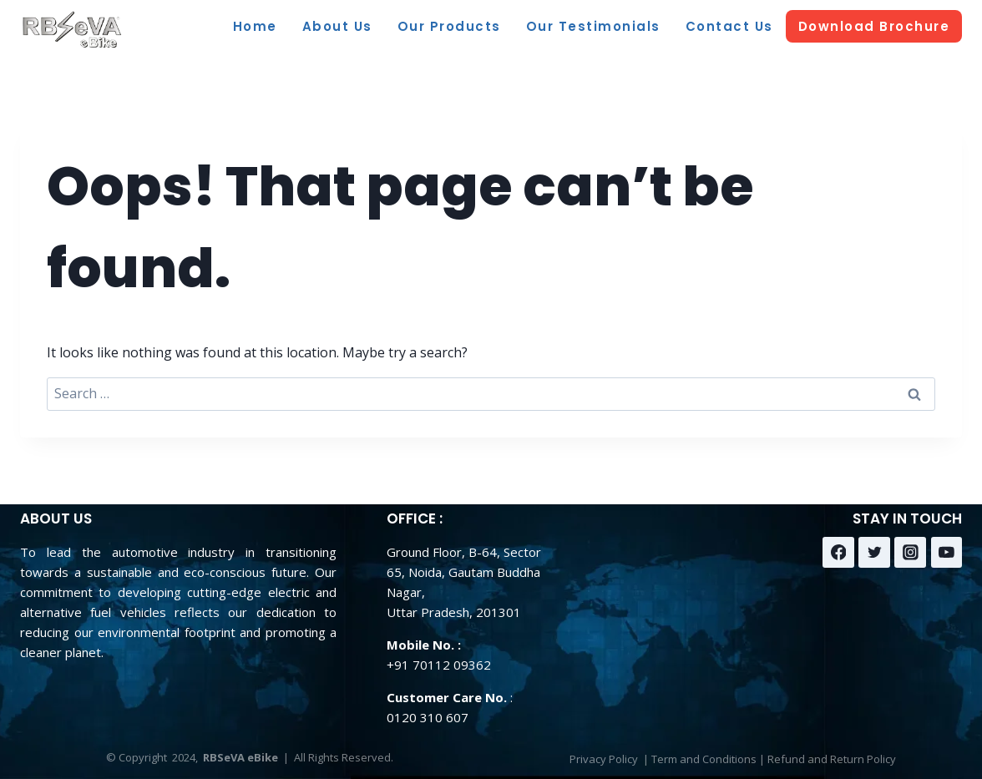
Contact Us (729, 26)
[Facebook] (838, 553)
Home (255, 26)
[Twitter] (874, 553)
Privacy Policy (603, 758)
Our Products (449, 26)
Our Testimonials (593, 26)
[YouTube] (947, 553)
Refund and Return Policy (831, 758)
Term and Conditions (704, 758)
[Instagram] (910, 553)
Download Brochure (874, 26)
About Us (337, 26)
